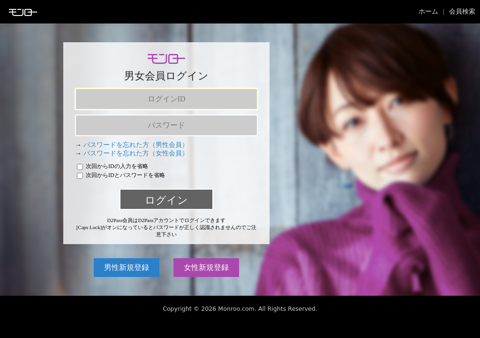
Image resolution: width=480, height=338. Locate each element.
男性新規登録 (126, 267)
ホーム (428, 11)
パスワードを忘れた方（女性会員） (135, 153)
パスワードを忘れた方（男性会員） (135, 144)
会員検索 (462, 11)
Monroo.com (236, 308)
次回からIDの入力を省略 (112, 166)
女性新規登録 (206, 267)
